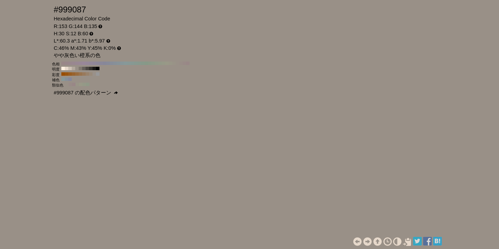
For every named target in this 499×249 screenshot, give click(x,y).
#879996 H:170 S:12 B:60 (129, 63)
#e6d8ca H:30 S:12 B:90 (66, 68)
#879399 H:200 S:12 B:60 (118, 63)
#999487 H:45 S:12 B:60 (77, 84)
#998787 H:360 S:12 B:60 (63, 63)
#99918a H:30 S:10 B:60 (94, 74)
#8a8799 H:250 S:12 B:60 (101, 63)
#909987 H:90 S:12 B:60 (156, 63)
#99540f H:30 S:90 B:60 (66, 74)
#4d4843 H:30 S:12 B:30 (87, 68)
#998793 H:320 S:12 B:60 (77, 63)
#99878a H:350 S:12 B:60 (66, 63)
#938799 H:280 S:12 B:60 (91, 63)
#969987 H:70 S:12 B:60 (163, 63)
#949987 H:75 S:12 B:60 (84, 84)
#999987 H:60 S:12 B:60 (167, 63)
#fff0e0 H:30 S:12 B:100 (63, 68)
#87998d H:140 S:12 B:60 (139, 63)
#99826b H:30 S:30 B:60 (87, 74)
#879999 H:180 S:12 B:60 (125, 63)
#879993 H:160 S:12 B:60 (132, 63)
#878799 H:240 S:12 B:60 (104, 63)
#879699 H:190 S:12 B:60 (122, 63)
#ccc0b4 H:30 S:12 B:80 (70, 68)
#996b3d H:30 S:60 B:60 (77, 74)
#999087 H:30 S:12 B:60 (177, 63)
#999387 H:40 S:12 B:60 (174, 63)
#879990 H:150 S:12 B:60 (136, 63)
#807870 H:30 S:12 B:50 (80, 68)
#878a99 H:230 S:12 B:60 (108, 63)
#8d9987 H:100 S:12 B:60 (153, 63)
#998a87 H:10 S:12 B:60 (184, 63)
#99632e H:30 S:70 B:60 (73, 74)
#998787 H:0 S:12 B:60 (188, 63)
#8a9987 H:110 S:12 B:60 (149, 63)
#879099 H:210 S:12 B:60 (115, 63)
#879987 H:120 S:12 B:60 (146, 63)
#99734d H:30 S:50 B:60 (80, 74)
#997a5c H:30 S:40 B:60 (84, 74)
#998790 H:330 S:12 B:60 (73, 63)
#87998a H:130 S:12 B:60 (143, 63)
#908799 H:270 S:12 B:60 (94, 63)
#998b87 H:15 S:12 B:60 (70, 84)
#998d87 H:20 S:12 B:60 (181, 63)
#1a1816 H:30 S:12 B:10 (94, 68)
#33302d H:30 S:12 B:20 (91, 68)
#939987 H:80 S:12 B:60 (160, 63)
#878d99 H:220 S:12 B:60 (111, 63)
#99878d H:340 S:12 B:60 (70, 63)
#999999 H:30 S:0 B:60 (97, 74)
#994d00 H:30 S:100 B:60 (63, 74)
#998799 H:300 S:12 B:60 (84, 63)
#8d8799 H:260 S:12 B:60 (97, 63)
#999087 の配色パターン (86, 92)
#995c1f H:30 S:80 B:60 (70, 74)
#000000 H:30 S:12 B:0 (97, 68)
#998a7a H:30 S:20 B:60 (91, 74)
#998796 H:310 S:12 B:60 (80, 63)
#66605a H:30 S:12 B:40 (84, 68)
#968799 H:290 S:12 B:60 (87, 63)
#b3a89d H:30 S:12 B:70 (73, 68)
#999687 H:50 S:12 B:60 (170, 63)
